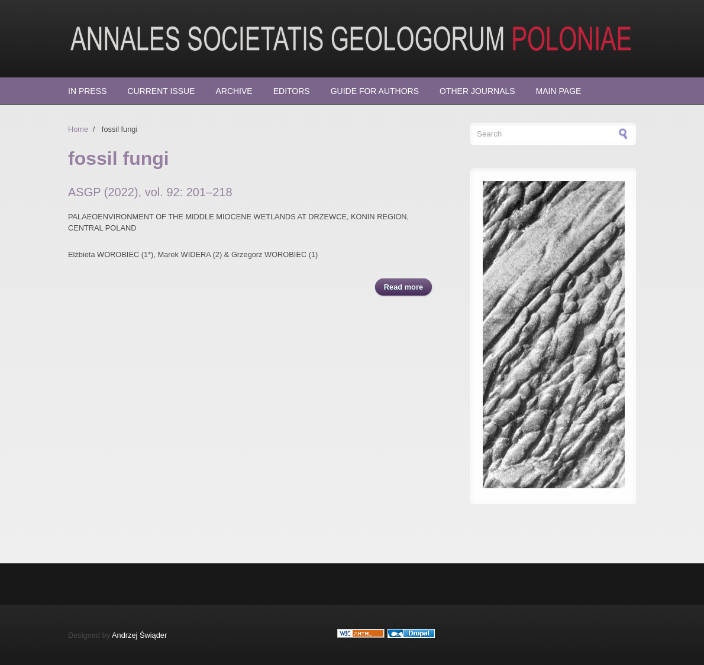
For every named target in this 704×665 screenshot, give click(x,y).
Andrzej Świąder (139, 635)
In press (87, 91)
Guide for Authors (375, 91)
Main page (559, 91)
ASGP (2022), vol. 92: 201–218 (150, 192)
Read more (408, 286)
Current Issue (161, 91)
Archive (233, 91)
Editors (291, 91)
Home (78, 129)
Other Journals (477, 91)
